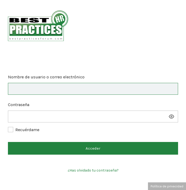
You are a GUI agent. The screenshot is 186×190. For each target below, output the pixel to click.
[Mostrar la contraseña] (171, 116)
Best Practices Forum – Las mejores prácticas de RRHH (93, 24)
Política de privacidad (167, 186)
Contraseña (18, 104)
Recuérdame (27, 129)
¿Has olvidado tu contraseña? (93, 170)
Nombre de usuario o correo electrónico (46, 76)
